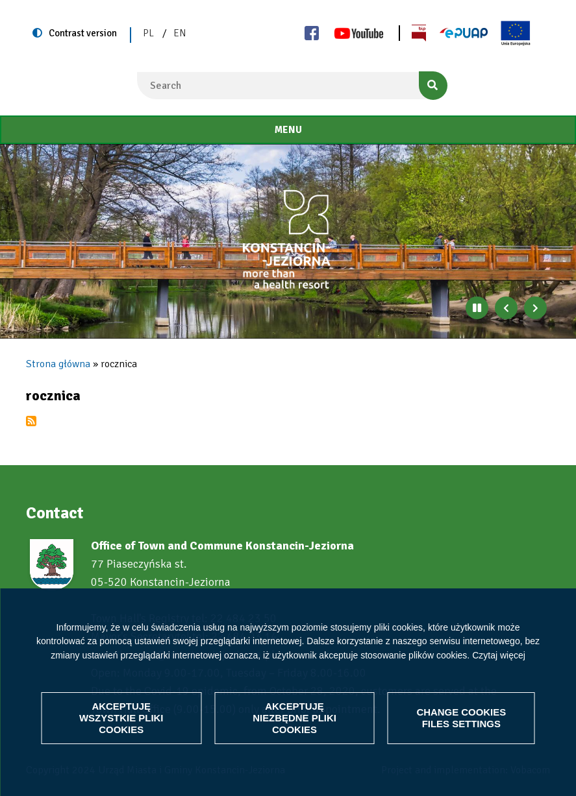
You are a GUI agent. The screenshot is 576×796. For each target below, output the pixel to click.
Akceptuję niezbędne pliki (294, 718)
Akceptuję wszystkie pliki (121, 718)
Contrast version (83, 33)
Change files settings (461, 717)
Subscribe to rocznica (31, 421)
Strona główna (58, 363)
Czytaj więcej (498, 655)
